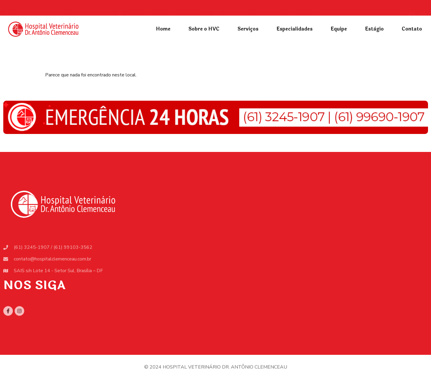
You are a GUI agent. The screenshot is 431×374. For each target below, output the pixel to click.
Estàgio (374, 29)
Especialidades (294, 29)
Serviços (247, 29)
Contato (412, 29)
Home (163, 29)
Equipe (339, 29)
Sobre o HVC (204, 29)
